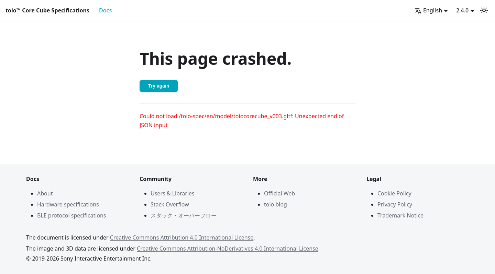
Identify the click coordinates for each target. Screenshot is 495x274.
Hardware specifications (68, 204)
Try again (158, 86)
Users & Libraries (173, 193)
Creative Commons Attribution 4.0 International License (181, 237)
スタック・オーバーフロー (184, 215)
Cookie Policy (394, 193)
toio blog (275, 204)
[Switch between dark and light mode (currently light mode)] (484, 10)
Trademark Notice (400, 215)
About (45, 193)
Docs (105, 10)
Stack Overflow (170, 204)
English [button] (428, 10)
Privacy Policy (394, 204)
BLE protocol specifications (71, 215)
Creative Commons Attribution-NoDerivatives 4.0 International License (227, 248)
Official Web (279, 193)
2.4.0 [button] (462, 10)
